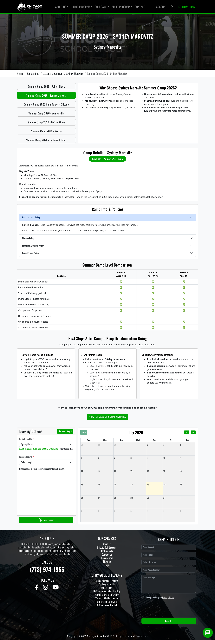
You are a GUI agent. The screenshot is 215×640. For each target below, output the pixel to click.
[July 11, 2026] (187, 458)
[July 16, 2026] (154, 471)
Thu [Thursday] (154, 440)
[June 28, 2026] (89, 444)
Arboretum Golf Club (107, 602)
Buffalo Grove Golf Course (107, 595)
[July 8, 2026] (138, 458)
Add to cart (46, 520)
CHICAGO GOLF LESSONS (107, 575)
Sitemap (107, 561)
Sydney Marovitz (74, 73)
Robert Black (107, 588)
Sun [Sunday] (88, 440)
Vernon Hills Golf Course (106, 598)
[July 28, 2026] (122, 497)
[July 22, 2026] (138, 484)
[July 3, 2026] (171, 444)
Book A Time (107, 558)
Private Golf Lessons (106, 547)
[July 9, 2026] (154, 458)
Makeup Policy (28, 238)
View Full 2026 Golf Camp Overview (107, 416)
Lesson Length (26, 456)
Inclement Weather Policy (33, 245)
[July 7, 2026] (122, 458)
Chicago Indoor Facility (107, 581)
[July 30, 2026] (154, 497)
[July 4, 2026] (187, 444)
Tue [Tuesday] (121, 440)
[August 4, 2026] (122, 511)
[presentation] (165, 607)
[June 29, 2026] (105, 444)
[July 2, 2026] (154, 444)
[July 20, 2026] (105, 484)
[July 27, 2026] (105, 497)
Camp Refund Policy (30, 253)
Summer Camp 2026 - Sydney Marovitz (46, 95)
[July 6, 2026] (105, 458)
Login (106, 565)
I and (159, 597)
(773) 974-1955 (47, 569)
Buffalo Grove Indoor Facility (106, 591)
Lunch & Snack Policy (31, 217)
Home (20, 73)
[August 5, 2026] (138, 511)
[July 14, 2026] (122, 471)
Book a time (33, 73)
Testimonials (107, 551)
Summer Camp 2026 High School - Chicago (46, 104)
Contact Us (107, 554)
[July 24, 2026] (171, 484)
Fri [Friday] (171, 440)
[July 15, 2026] (138, 471)
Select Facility (26, 439)
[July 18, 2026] (187, 471)
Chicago (58, 73)
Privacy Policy (168, 597)
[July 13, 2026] (105, 471)
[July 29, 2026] (138, 497)
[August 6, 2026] (154, 511)
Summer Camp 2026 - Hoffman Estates (46, 140)
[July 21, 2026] (122, 484)
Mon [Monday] (105, 440)
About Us (107, 544)
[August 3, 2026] (105, 511)
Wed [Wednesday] (138, 440)
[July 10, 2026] (171, 458)
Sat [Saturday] (187, 440)
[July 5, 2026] (89, 458)
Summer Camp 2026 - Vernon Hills (46, 113)
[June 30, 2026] (122, 444)
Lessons (46, 73)
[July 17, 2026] (171, 471)
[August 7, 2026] (171, 511)
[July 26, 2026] (89, 497)
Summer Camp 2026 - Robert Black (46, 86)
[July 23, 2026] (154, 484)
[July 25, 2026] (187, 484)
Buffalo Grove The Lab (106, 605)
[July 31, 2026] (171, 497)
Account (161, 6)
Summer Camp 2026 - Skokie (46, 131)
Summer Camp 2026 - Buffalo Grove (46, 122)
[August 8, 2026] (187, 511)
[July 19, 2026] (89, 484)
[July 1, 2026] (138, 444)
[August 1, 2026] (187, 497)
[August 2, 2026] (89, 511)
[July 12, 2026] (89, 471)
